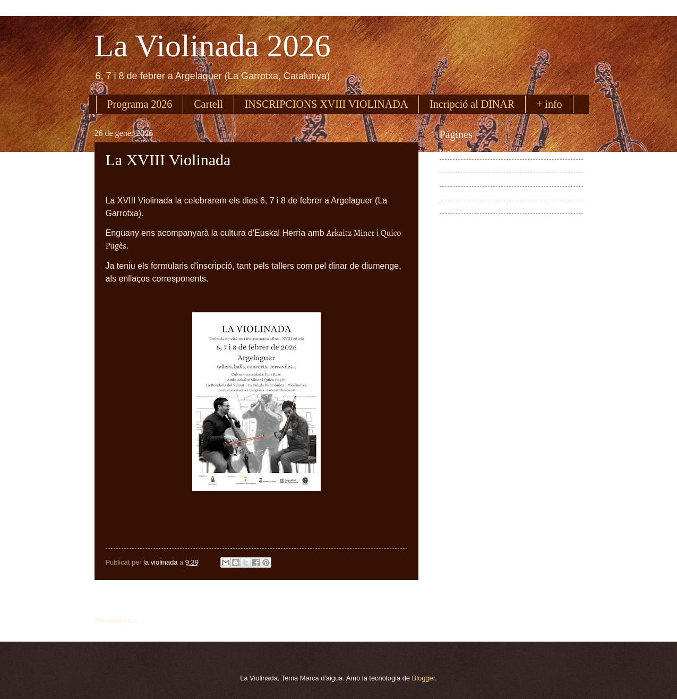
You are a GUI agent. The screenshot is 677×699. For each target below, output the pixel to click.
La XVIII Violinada (168, 159)
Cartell (208, 104)
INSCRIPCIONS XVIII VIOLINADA (326, 104)
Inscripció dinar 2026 (471, 193)
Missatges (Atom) (167, 621)
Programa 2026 (140, 104)
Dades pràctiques (466, 220)
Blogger (423, 678)
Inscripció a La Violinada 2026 (485, 180)
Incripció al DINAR (472, 104)
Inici (255, 599)
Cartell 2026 (458, 206)
